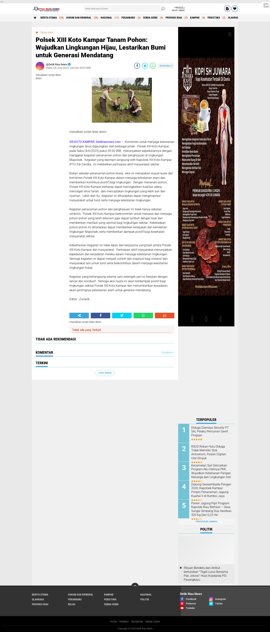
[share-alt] (79, 315)
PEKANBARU (128, 17)
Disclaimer (137, 621)
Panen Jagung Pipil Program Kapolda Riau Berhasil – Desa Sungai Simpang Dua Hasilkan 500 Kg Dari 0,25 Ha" (211, 509)
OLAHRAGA (234, 17)
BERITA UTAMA (48, 17)
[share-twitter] (145, 66)
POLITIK (144, 599)
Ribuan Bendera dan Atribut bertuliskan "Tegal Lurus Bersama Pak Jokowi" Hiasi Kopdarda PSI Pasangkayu (206, 573)
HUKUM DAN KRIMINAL (78, 17)
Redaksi (124, 621)
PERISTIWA (214, 17)
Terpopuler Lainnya (206, 521)
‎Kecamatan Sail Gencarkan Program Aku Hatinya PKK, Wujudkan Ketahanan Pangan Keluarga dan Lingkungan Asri (211, 471)
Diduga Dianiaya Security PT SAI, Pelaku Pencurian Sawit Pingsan (210, 431)
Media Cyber (153, 621)
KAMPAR (195, 17)
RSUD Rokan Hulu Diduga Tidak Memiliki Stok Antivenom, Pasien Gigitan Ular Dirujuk (208, 452)
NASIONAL (106, 17)
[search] (124, 8)
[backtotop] (135, 586)
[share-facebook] (137, 66)
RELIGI (71, 604)
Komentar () (166, 65)
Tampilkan (167, 352)
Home (113, 621)
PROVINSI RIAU (174, 17)
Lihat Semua (105, 373)
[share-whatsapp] (153, 66)
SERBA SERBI (150, 17)
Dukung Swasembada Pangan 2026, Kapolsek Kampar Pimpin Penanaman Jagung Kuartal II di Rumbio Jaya (211, 490)
